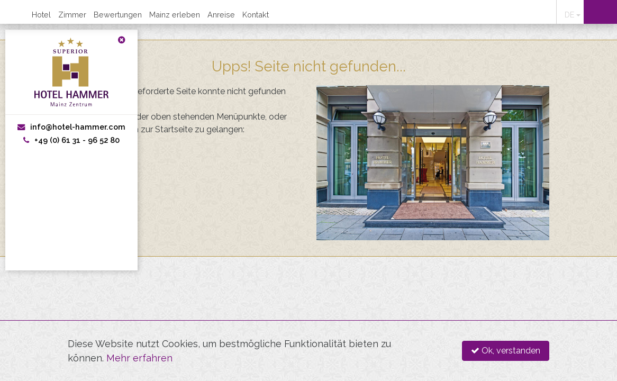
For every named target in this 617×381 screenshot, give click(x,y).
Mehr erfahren (139, 358)
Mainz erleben (174, 14)
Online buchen (600, 12)
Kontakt (255, 14)
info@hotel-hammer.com (71, 126)
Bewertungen (118, 14)
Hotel (41, 14)
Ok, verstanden (505, 351)
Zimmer (72, 14)
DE (569, 14)
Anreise (221, 14)
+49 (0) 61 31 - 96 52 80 (71, 139)
